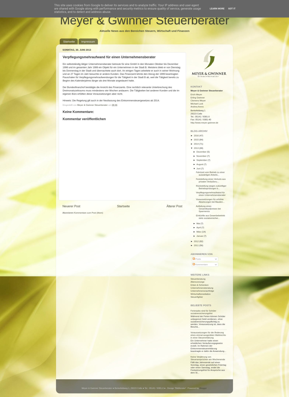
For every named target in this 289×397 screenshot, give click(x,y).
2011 (196, 245)
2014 (196, 144)
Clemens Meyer (198, 100)
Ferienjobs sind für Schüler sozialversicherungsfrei (203, 311)
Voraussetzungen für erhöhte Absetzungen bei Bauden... (210, 200)
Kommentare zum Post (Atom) (88, 212)
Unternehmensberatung (202, 288)
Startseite (69, 41)
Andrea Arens (197, 106)
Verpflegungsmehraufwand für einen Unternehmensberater (211, 193)
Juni (198, 168)
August (200, 164)
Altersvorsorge (197, 282)
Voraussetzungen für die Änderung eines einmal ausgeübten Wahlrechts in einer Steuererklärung (208, 335)
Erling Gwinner (198, 97)
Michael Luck (197, 103)
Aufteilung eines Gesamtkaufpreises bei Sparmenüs (208, 208)
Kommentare (200, 264)
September (202, 160)
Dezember (201, 152)
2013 (196, 148)
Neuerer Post (71, 206)
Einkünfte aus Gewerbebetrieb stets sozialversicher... (210, 216)
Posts (197, 259)
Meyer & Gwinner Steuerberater (144, 20)
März (199, 231)
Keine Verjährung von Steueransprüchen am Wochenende (208, 358)
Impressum (88, 41)
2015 (196, 139)
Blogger (203, 388)
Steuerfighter (197, 297)
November (201, 156)
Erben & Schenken (199, 285)
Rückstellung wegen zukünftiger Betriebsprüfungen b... (211, 187)
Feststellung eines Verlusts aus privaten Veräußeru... (211, 180)
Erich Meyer (196, 94)
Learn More (217, 8)
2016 (196, 135)
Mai (198, 223)
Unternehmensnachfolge (202, 291)
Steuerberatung (198, 279)
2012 (196, 241)
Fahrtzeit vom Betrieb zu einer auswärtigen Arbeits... (210, 173)
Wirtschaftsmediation (200, 294)
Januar (200, 236)
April (198, 227)
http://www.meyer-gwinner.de (204, 122)
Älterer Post (174, 206)
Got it (232, 8)
